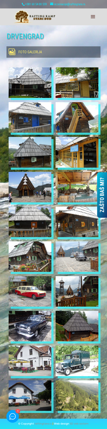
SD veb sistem (79, 423)
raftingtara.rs (43, 423)
